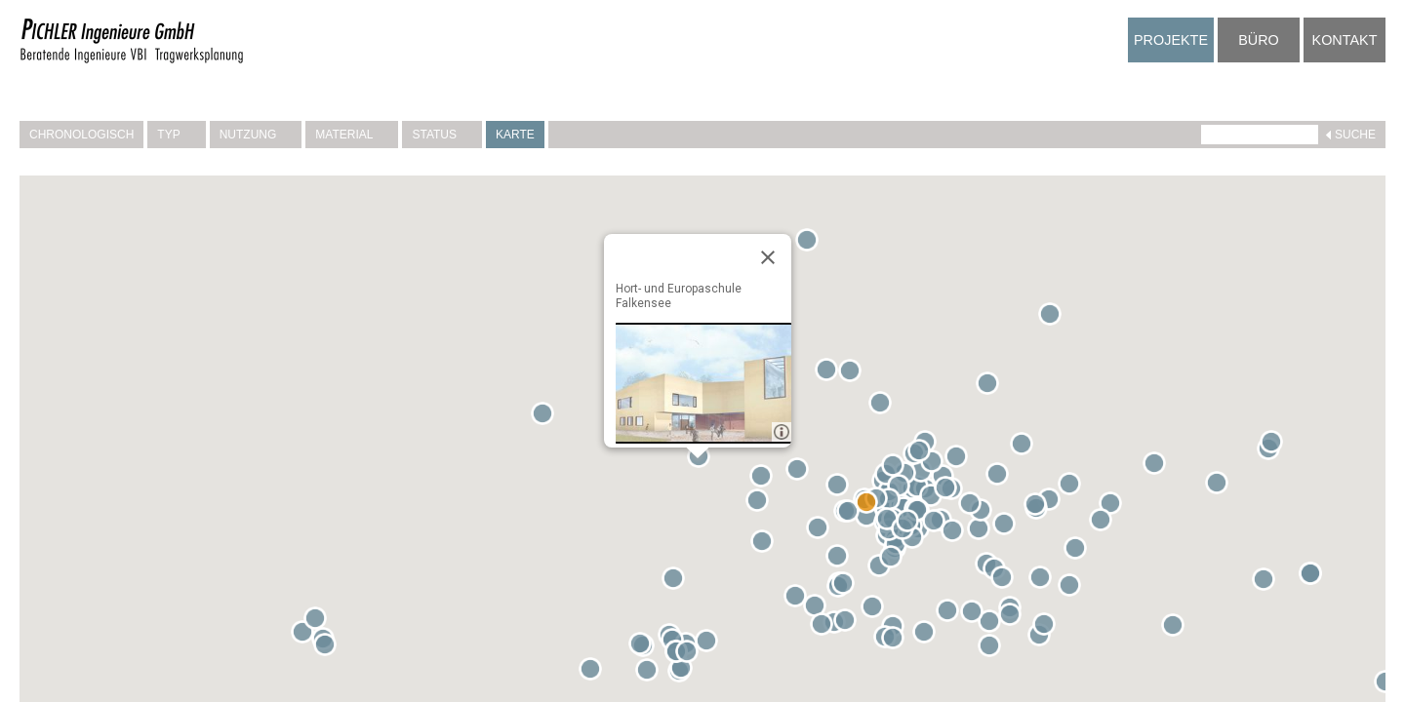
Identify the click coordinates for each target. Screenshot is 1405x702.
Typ (176, 134)
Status (442, 134)
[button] (830, 373)
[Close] (767, 257)
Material (351, 134)
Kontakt (1345, 40)
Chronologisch (81, 134)
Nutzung (256, 134)
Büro (1258, 40)
